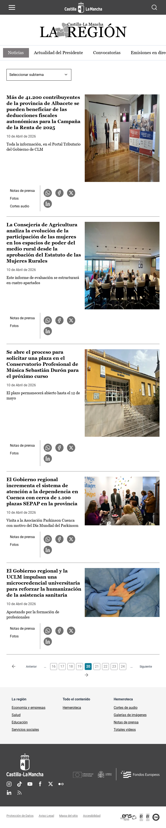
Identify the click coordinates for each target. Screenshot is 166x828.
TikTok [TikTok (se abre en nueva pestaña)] (19, 784)
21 (97, 666)
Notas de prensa (22, 191)
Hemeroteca (72, 708)
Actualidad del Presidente (58, 52)
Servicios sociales (25, 730)
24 (123, 666)
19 (79, 666)
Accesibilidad (92, 815)
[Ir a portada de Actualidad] (83, 32)
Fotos (14, 198)
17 (62, 666)
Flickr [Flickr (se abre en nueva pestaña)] (61, 784)
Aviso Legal (46, 815)
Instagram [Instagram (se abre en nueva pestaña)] (9, 784)
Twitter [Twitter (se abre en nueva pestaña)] (50, 784)
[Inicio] (39, 764)
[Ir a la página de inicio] (83, 7)
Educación (20, 722)
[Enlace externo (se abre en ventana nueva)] (140, 817)
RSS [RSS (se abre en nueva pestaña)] (19, 792)
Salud (16, 715)
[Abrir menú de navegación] (11, 7)
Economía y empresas (28, 708)
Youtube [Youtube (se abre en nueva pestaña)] (30, 784)
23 (114, 666)
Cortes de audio (125, 708)
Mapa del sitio (68, 815)
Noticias (16, 52)
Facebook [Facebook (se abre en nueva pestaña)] (40, 784)
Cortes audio (19, 206)
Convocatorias (107, 52)
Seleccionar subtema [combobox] (26, 74)
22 (105, 666)
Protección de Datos (20, 815)
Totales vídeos (125, 730)
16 (54, 666)
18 (71, 666)
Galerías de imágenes (130, 715)
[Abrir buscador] (154, 7)
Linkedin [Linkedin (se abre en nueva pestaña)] (9, 792)
